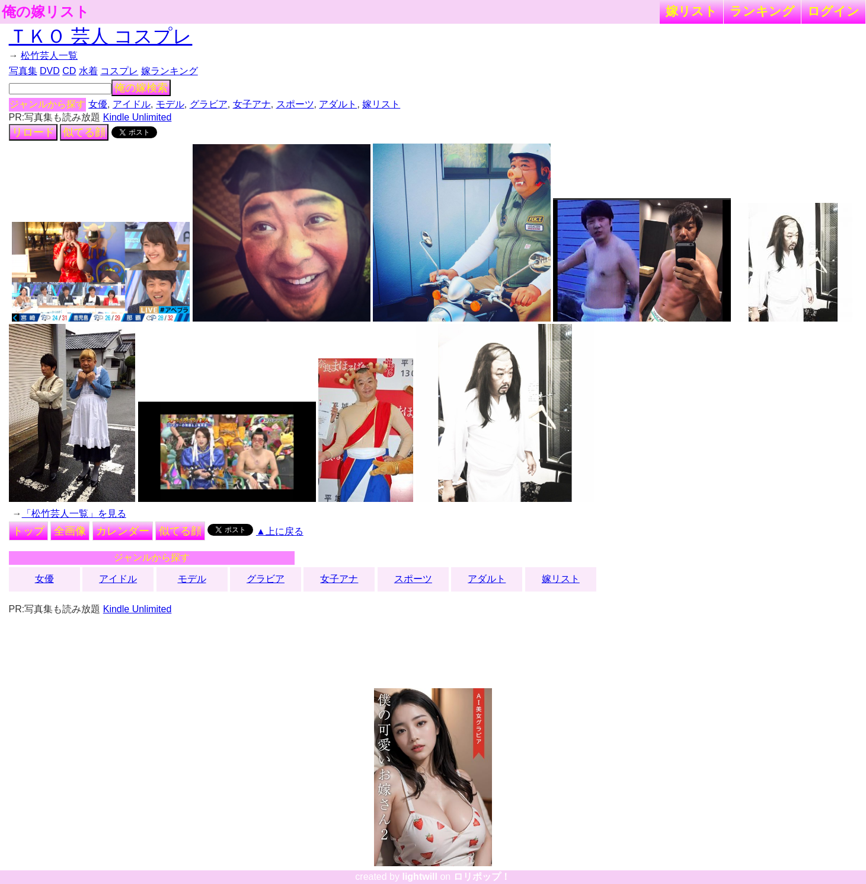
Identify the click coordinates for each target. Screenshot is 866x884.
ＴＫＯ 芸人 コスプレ (101, 36)
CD (69, 71)
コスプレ (119, 71)
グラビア (209, 104)
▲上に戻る (279, 531)
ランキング (762, 11)
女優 (97, 104)
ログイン (833, 11)
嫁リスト (691, 11)
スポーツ (295, 104)
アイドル (132, 104)
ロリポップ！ (481, 877)
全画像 (70, 531)
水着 (88, 71)
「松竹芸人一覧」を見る (74, 513)
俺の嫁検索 (141, 88)
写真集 (23, 71)
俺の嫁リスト (46, 12)
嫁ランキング (169, 71)
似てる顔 (84, 132)
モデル (170, 104)
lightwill (419, 877)
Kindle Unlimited (137, 117)
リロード (33, 132)
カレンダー (122, 531)
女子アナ (252, 104)
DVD (50, 71)
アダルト (338, 104)
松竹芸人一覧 (49, 55)
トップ (28, 531)
